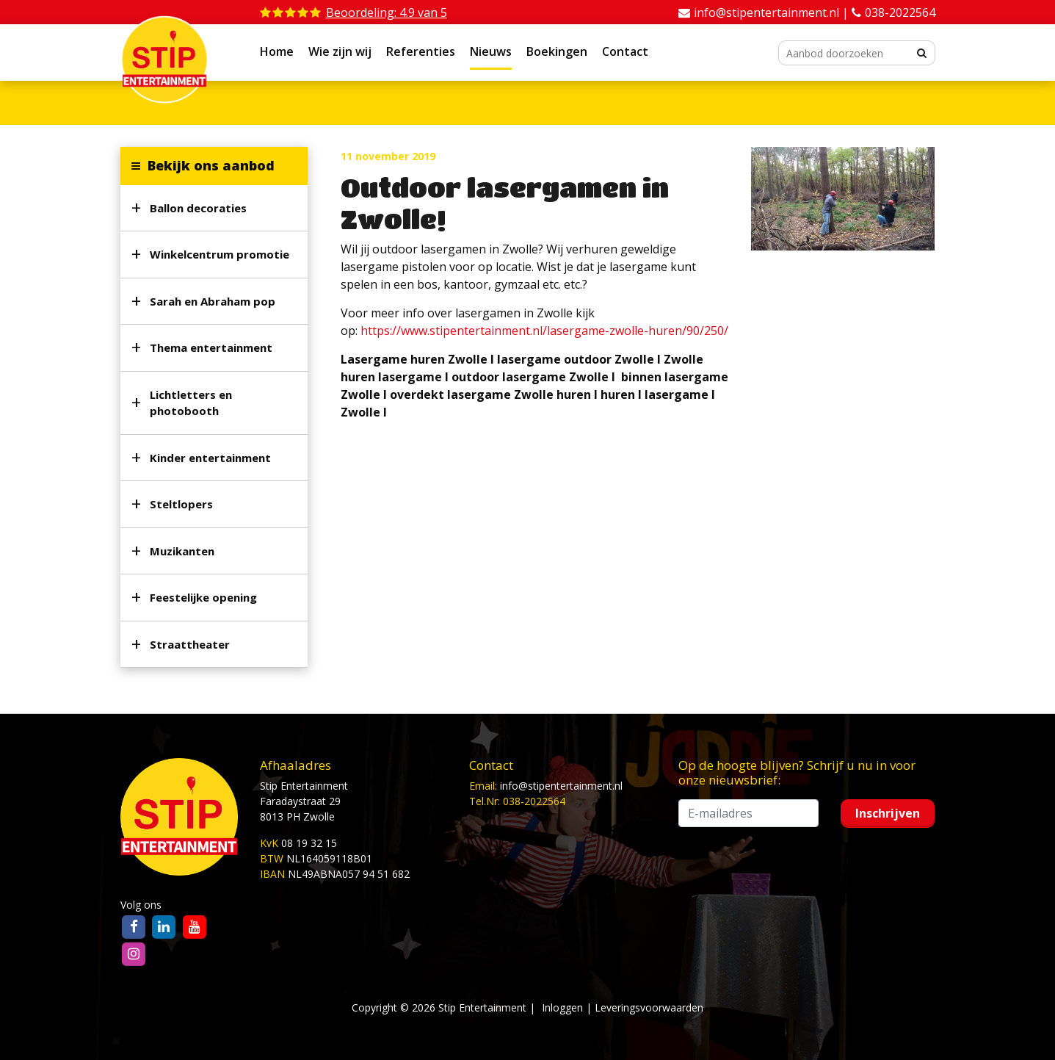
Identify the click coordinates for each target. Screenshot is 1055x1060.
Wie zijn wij (339, 51)
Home (277, 51)
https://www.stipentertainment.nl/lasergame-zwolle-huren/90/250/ (544, 330)
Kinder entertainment (210, 457)
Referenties (420, 51)
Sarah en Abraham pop (212, 301)
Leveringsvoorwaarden (649, 1007)
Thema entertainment (211, 347)
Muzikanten (182, 551)
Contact (625, 51)
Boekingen (556, 51)
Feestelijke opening (203, 597)
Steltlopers (181, 504)
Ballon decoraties (198, 208)
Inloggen (562, 1007)
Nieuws (491, 51)
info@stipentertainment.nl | (773, 12)
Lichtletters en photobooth (191, 403)
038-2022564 (900, 12)
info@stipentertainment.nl (561, 786)
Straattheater (190, 644)
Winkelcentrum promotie (219, 254)
